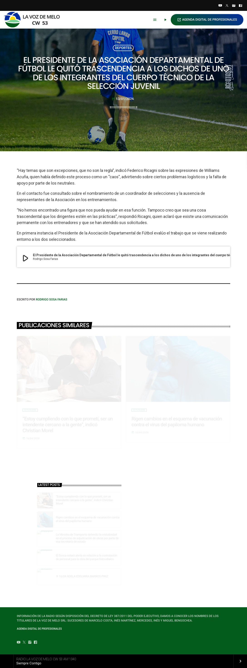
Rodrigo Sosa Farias (51, 299)
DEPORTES (123, 48)
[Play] (165, 19)
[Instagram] (234, 5)
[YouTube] (220, 5)
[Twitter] (227, 5)
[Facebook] (240, 5)
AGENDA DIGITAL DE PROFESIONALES (207, 20)
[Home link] (34, 20)
